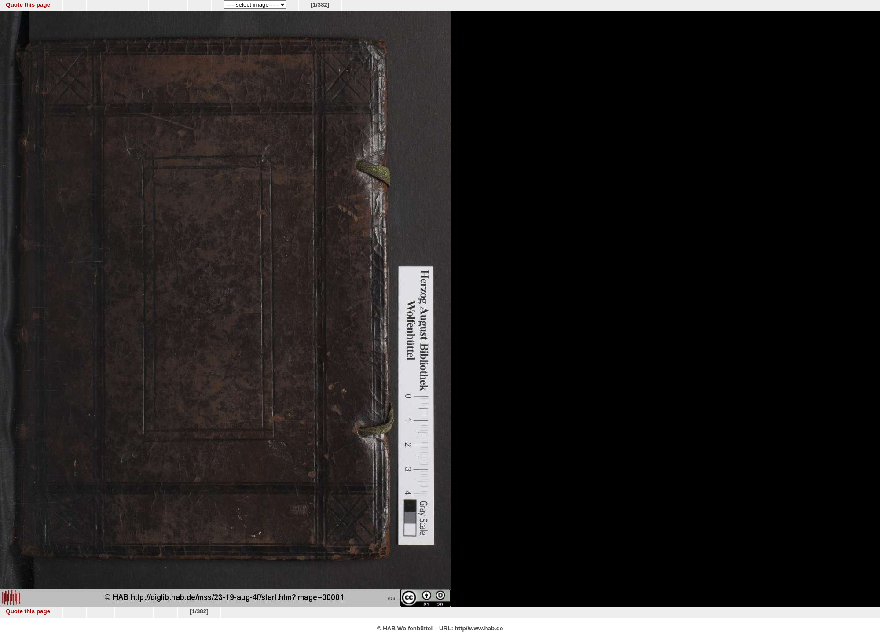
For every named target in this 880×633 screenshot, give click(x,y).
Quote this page (28, 4)
